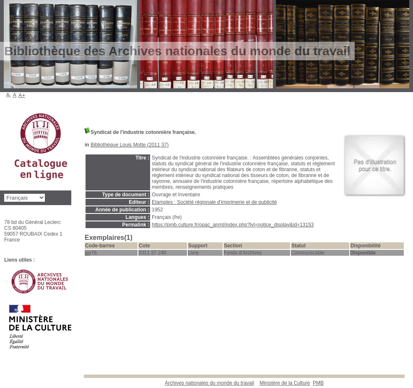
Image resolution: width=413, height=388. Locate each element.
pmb (318, 383)
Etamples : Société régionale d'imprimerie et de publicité (214, 202)
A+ (22, 95)
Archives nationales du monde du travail (209, 383)
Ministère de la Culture (285, 383)
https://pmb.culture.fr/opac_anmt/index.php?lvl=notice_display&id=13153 (233, 225)
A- (8, 94)
